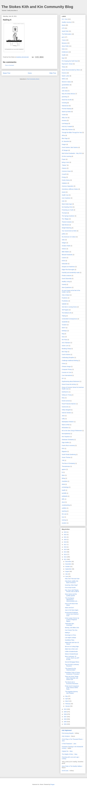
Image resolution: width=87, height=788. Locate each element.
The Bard (64, 213)
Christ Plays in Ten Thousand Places (72, 739)
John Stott (65, 91)
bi (62, 472)
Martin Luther (65, 76)
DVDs (63, 260)
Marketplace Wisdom (68, 421)
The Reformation (66, 34)
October (67, 566)
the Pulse (64, 339)
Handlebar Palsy (69, 640)
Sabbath (64, 304)
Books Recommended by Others (71, 70)
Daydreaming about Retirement (70, 381)
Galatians (64, 183)
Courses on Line (66, 372)
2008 (65, 714)
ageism (64, 469)
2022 (65, 534)
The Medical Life (66, 313)
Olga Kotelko (65, 442)
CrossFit (64, 174)
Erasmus (64, 73)
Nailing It (67, 632)
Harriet (64, 192)
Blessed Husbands (67, 254)
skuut (63, 502)
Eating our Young (67, 395)
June (66, 576)
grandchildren (66, 85)
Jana (63, 740)
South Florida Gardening (69, 454)
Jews (63, 415)
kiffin (63, 499)
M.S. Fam (64, 19)
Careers (64, 257)
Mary (71, 751)
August (67, 571)
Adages (64, 242)
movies (64, 114)
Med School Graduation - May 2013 (72, 153)
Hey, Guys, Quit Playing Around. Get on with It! (72, 590)
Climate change (66, 366)
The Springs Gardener (68, 216)
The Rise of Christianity (68, 463)
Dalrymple (65, 263)
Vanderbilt (64, 322)
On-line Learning (66, 156)
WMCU (64, 79)
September (68, 569)
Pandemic (64, 298)
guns (63, 37)
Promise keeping (66, 108)
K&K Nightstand (67, 730)
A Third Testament (67, 743)
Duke (63, 49)
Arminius (64, 120)
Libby (63, 418)
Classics (64, 168)
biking (63, 478)
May (66, 696)
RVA (63, 448)
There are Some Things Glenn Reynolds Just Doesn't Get (71, 678)
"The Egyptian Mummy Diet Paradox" (71, 692)
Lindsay (64, 758)
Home (30, 73)
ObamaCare (65, 105)
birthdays (64, 330)
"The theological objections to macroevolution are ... (72, 599)
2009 (65, 711)
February (68, 703)
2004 (65, 724)
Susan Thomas (66, 457)
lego (63, 58)
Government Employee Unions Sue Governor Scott (72, 614)
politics (64, 234)
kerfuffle (64, 493)
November (68, 564)
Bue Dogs (64, 351)
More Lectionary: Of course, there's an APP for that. (72, 658)
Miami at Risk (65, 424)
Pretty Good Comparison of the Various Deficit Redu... (72, 687)
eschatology (65, 487)
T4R (63, 460)
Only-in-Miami (66, 295)
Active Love (65, 345)
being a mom (65, 162)
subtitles (64, 508)
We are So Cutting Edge (72, 646)
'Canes (64, 40)
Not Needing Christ (67, 207)
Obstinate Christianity (68, 439)
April (66, 698)
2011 (65, 559)
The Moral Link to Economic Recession (71, 682)
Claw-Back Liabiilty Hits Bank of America (71, 581)
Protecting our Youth (67, 210)
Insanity (64, 284)
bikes (63, 475)
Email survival (66, 400)
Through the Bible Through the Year (72, 132)
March (67, 701)
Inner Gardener (66, 198)
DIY (63, 378)
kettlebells (64, 496)
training (64, 520)
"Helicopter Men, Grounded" (69, 624)
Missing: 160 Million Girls (72, 627)
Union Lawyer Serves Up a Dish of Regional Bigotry (72, 619)
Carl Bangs (65, 123)
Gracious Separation (67, 186)
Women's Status (66, 82)
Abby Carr (65, 117)
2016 (65, 547)
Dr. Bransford (65, 141)
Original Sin (65, 751)
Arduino (64, 248)
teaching (64, 511)
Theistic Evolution (67, 222)
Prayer (64, 159)
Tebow (63, 67)
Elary (63, 397)
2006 (65, 719)
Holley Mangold (66, 409)
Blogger (52, 784)
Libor (63, 201)
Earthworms (65, 392)
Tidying (64, 316)
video (63, 239)
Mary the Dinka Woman (68, 93)
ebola (63, 484)
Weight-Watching (66, 228)
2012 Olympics (66, 342)
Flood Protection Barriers (69, 403)
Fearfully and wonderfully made (70, 272)
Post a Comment (9, 65)
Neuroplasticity (66, 433)
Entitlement (65, 52)
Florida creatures (66, 275)
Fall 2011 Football (67, 126)
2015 (65, 549)
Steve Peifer (65, 46)
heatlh (63, 490)
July (66, 574)
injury (63, 336)
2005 (65, 721)
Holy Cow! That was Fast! (72, 578)
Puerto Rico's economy (68, 445)
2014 (65, 552)
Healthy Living (66, 281)
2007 (65, 716)
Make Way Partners (67, 129)
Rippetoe (64, 451)
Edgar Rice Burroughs (68, 269)
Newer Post (6, 73)
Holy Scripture (66, 736)
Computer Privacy (67, 369)
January (67, 706)
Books (63, 25)
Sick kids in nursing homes (69, 307)
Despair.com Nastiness (68, 266)
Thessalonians (66, 466)
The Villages (65, 219)
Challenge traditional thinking (70, 360)
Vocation (64, 324)
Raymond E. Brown (67, 64)
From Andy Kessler (70, 587)
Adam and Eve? (69, 607)
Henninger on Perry (70, 635)
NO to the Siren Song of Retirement (72, 430)
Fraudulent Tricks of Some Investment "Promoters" (72, 673)
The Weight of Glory (67, 754)
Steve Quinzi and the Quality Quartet (71, 594)
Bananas (64, 43)
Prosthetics (65, 301)
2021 (65, 537)
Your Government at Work (69, 231)
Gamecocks (65, 406)
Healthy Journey (66, 22)
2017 (65, 544)
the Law (64, 514)
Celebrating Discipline (68, 357)
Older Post (52, 73)
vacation (64, 523)
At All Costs (65, 770)
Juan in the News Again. (72, 610)
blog (63, 333)
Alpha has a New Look (71, 649)
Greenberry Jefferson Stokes (70, 189)
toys (63, 517)
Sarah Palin (65, 31)
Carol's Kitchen (66, 354)
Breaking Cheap (66, 348)
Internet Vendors (66, 412)
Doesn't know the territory (69, 384)
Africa (63, 135)
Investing (64, 102)
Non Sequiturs (66, 436)
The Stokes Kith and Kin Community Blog (37, 7)
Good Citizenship (67, 278)
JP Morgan (65, 150)
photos (64, 88)
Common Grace (66, 171)
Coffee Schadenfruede (71, 651)
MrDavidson (65, 427)
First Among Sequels (67, 733)
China (63, 363)
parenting (64, 96)
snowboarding (66, 505)
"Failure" (64, 165)
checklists (64, 481)
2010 (65, 709)
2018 (65, 542)
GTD (63, 28)
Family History (66, 180)
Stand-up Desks (66, 111)
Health (63, 55)
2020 (65, 539)
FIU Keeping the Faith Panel (70, 61)
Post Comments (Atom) (33, 79)
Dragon (64, 144)
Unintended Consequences (69, 319)
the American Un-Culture (69, 237)
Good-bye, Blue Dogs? (71, 585)
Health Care (65, 195)
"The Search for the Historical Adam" (70, 669)
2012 (65, 557)
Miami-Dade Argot (67, 204)
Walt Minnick (65, 225)
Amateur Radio (66, 245)
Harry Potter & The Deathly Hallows (72, 766)
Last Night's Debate (70, 637)
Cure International (67, 375)
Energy (64, 177)
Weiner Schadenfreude (71, 654)
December (68, 561)
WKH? (63, 327)
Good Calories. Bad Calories (70, 147)
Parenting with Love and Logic (70, 757)
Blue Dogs (65, 138)
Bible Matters (65, 251)
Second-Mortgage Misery (72, 662)
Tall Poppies (65, 310)
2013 (65, 554)
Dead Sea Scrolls (67, 99)
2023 (65, 532)
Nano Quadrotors (67, 287)
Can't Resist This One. (71, 630)
